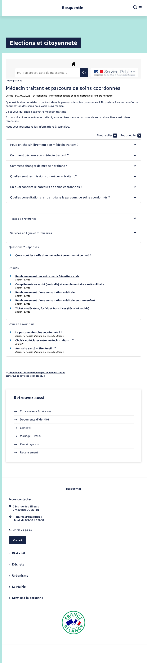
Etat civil (22, 427)
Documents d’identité (31, 419)
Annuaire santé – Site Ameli (35, 348)
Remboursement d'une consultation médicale (45, 292)
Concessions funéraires (32, 411)
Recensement (26, 452)
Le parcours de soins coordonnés (38, 332)
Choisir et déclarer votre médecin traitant (44, 340)
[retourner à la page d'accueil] (72, 7)
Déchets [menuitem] (16, 564)
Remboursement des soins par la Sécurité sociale (47, 276)
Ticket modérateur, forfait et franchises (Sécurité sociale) (52, 308)
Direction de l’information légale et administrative (36, 372)
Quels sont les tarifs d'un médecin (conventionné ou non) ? (53, 255)
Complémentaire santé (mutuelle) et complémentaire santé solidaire (59, 284)
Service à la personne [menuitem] (26, 598)
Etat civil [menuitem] (17, 553)
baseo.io (40, 376)
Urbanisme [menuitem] (18, 575)
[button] (73, 145)
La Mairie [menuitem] (17, 586)
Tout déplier (131, 136)
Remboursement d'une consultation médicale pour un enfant (55, 300)
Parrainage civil (27, 444)
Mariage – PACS (27, 436)
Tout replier (107, 136)
